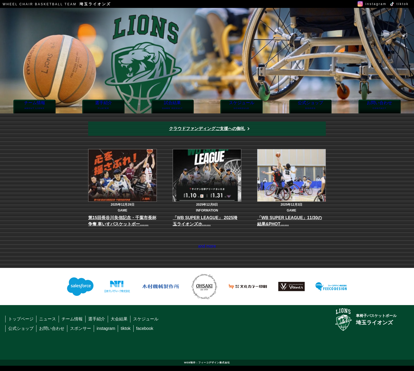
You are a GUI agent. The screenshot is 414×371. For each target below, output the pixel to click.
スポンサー (80, 333)
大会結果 (119, 324)
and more (207, 249)
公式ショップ (310, 107)
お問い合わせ (379, 107)
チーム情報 (34, 107)
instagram (376, 4)
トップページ (21, 324)
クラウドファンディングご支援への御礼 (207, 128)
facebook (144, 333)
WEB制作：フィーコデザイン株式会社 (207, 368)
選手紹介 (103, 107)
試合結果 (172, 107)
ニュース (47, 324)
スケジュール (241, 107)
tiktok (403, 4)
